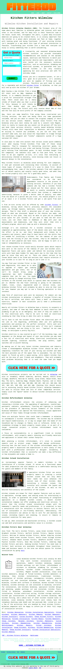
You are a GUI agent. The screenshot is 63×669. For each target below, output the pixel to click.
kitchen (36, 239)
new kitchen (45, 336)
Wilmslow (53, 374)
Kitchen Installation (21, 619)
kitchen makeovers (50, 574)
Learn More (33, 668)
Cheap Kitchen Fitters (44, 616)
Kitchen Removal (36, 614)
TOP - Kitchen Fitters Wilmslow (15, 635)
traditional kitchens (50, 576)
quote (9, 218)
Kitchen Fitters (11, 652)
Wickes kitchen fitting (51, 582)
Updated (23, 652)
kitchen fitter (33, 85)
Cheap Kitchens (8, 621)
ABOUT (43, 13)
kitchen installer (31, 53)
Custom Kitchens (26, 616)
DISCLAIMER (57, 13)
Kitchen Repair (37, 619)
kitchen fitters (26, 199)
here (22, 550)
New (18, 652)
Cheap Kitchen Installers (20, 630)
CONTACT (49, 13)
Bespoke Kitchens (26, 621)
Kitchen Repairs (24, 625)
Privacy (60, 652)
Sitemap (3, 652)
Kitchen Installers (10, 616)
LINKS (37, 13)
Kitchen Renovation (15, 612)
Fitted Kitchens (43, 625)
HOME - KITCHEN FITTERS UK (31, 645)
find (8, 531)
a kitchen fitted (53, 186)
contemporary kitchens (43, 578)
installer (48, 228)
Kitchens (31, 627)
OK (40, 668)
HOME (32, 13)
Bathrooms (34, 635)
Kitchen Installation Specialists (39, 612)
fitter (27, 263)
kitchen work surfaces (20, 582)
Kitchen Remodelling (21, 623)
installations (14, 297)
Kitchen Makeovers (19, 614)
